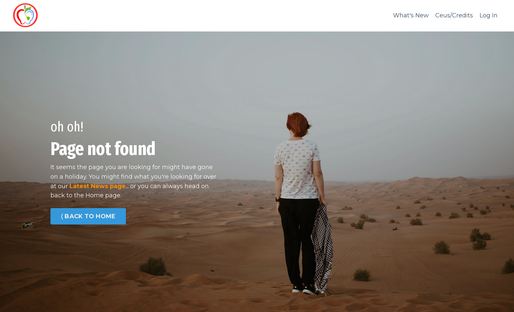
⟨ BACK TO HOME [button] (88, 216)
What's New (411, 15)
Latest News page (97, 186)
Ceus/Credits (454, 15)
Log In (489, 15)
